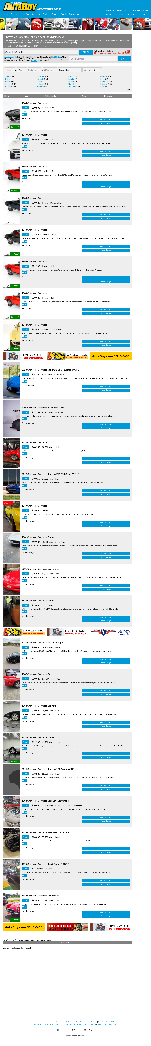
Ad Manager (69, 1024)
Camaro (8, 84)
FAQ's (112, 1022)
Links (106, 1024)
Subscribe (36, 14)
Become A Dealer (140, 10)
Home (5, 14)
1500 (7, 76)
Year (27, 96)
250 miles (57, 57)
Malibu (71, 81)
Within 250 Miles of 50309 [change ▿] (31, 46)
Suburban (103, 76)
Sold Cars (110, 10)
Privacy (90, 1024)
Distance (108, 96)
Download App (123, 10)
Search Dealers (66, 1022)
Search (14, 14)
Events (55, 14)
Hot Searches (113, 1024)
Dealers (46, 14)
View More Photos (114, 122)
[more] (74, 43)
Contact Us (142, 14)
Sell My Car (24, 14)
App (95, 1024)
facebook (63, 1030)
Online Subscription (104, 1022)
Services (82, 1022)
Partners (130, 14)
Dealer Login (77, 1024)
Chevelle (8, 86)
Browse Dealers (56, 1022)
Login (121, 14)
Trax (102, 86)
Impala (71, 79)
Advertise (40, 1024)
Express (71, 76)
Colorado (40, 76)
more (127, 89)
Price (84, 96)
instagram (90, 1030)
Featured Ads (46, 1022)
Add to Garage (114, 125)
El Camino (41, 84)
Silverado (72, 86)
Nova (70, 84)
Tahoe (102, 79)
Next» (72, 1010)
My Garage (110, 14)
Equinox (40, 86)
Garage (62, 1024)
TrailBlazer (104, 81)
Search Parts (75, 1022)
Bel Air (8, 79)
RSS (35, 1024)
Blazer (7, 81)
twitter (76, 1030)
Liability (84, 1024)
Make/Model (50, 96)
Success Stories (54, 1024)
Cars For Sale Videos (70, 14)
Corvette (40, 79)
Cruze (39, 81)
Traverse (103, 84)
